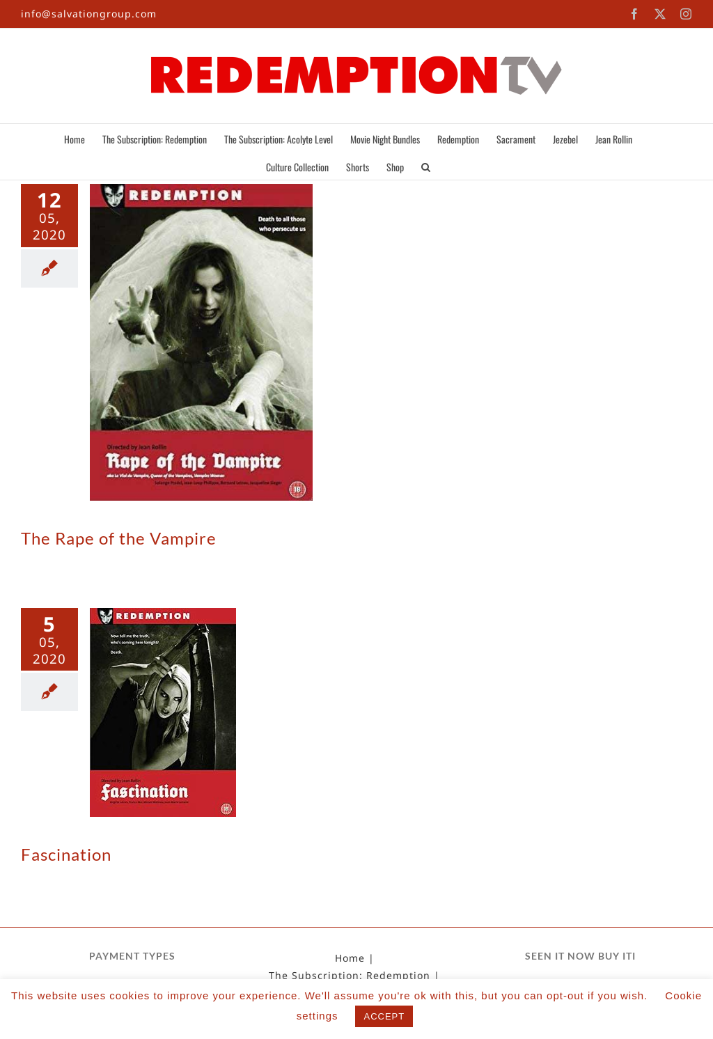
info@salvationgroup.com (89, 13)
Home (350, 958)
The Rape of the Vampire (119, 538)
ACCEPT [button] (384, 1016)
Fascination (66, 854)
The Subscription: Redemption (349, 975)
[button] (425, 166)
